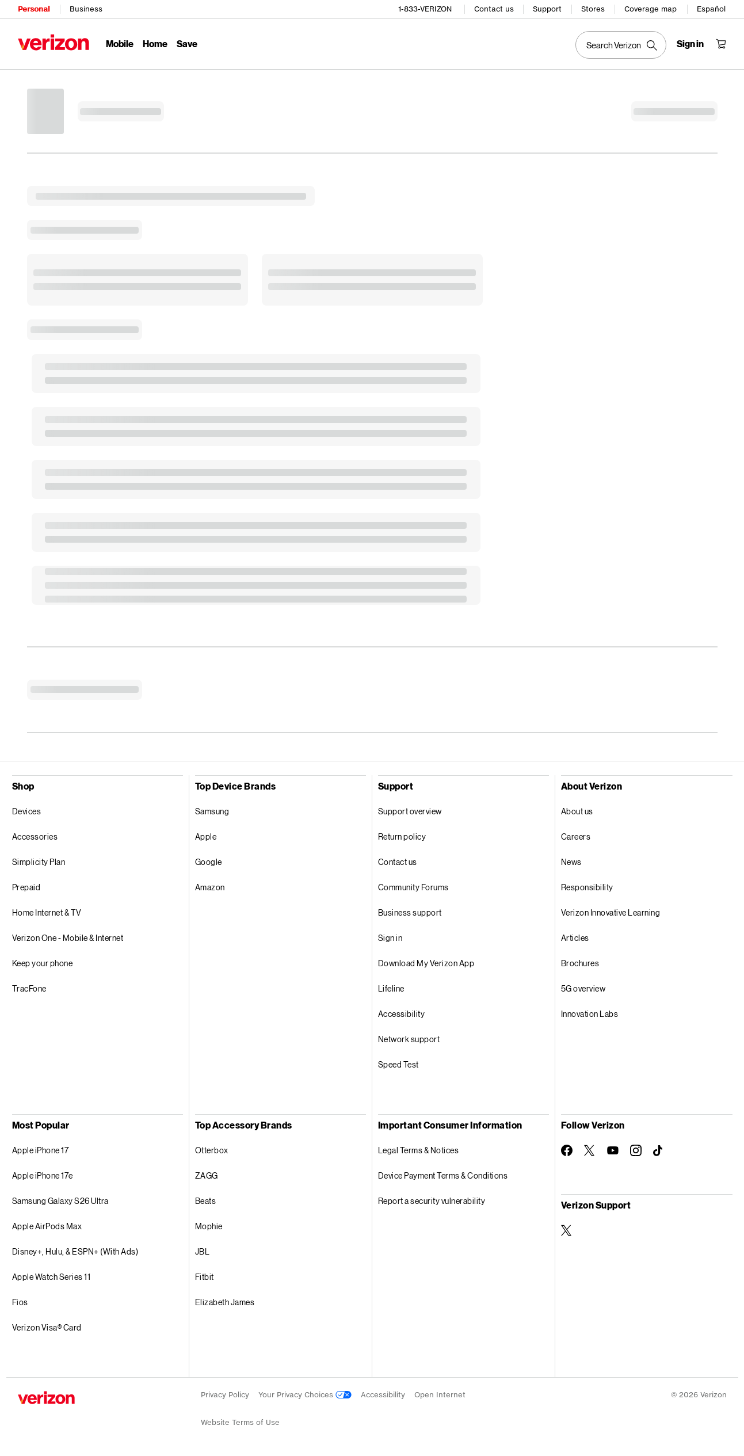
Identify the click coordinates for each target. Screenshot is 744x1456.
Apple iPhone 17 (40, 1150)
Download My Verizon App (426, 963)
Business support (410, 912)
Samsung (212, 811)
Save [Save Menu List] (187, 43)
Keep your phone (42, 963)
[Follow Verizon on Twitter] (590, 1150)
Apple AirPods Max (47, 1226)
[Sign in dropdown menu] (690, 43)
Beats (205, 1201)
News (571, 862)
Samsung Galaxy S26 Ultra (60, 1201)
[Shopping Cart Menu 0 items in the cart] (721, 43)
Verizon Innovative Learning (611, 912)
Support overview (410, 811)
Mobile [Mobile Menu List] (119, 43)
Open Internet (440, 1394)
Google (208, 862)
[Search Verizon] (620, 45)
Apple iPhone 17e (42, 1175)
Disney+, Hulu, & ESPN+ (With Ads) (75, 1251)
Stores (593, 9)
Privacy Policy (225, 1394)
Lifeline (391, 988)
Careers (576, 836)
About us (577, 811)
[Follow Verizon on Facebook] (567, 1150)
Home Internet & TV (47, 912)
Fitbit (204, 1277)
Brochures (580, 963)
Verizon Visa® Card (47, 1327)
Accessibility (401, 1014)
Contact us (494, 9)
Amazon (210, 887)
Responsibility (587, 887)
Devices (26, 811)
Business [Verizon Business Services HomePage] (86, 9)
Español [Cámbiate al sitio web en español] (711, 9)
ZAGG (206, 1175)
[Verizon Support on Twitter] (567, 1230)
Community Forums (413, 887)
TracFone (29, 988)
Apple (206, 836)
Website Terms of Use (240, 1422)
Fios (20, 1302)
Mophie (209, 1226)
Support (547, 9)
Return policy (402, 836)
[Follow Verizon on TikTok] (659, 1151)
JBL (202, 1251)
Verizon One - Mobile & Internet (68, 938)
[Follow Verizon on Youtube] (613, 1150)
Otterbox (211, 1150)
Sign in (390, 938)
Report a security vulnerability (432, 1201)
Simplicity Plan (39, 862)
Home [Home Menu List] (155, 43)
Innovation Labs (590, 1014)
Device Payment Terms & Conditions (443, 1175)
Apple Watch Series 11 (51, 1277)
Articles (575, 938)
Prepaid (26, 887)
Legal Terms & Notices (418, 1150)
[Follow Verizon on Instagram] (636, 1150)
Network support (409, 1039)
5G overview (583, 988)
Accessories (35, 836)
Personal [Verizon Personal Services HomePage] (33, 9)
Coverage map (650, 9)
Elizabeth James (225, 1302)
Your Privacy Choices (305, 1394)
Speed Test (398, 1064)
